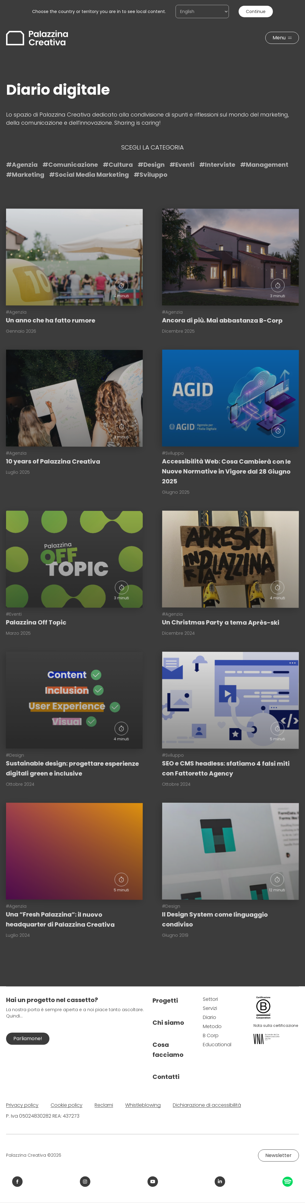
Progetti (165, 1000)
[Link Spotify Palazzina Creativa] (287, 1182)
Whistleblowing (143, 1105)
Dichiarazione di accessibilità (207, 1105)
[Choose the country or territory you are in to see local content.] (202, 11)
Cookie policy (66, 1105)
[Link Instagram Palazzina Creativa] (85, 1181)
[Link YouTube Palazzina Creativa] (152, 1181)
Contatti (165, 1077)
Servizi (210, 1008)
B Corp (211, 1035)
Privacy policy (22, 1105)
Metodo (212, 1026)
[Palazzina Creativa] (37, 37)
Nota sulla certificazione (275, 1025)
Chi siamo (168, 1022)
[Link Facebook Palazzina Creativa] (17, 1181)
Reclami (104, 1105)
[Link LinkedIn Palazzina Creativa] (220, 1181)
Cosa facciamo (167, 1049)
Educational (217, 1044)
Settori (210, 999)
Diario (209, 1017)
